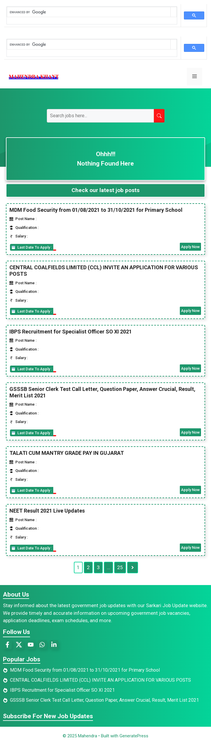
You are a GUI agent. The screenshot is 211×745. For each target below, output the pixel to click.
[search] (89, 12)
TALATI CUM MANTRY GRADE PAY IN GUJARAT (66, 453)
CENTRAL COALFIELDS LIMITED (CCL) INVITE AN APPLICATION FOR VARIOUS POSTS (100, 680)
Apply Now (190, 247)
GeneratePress (133, 736)
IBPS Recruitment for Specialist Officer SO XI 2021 (70, 331)
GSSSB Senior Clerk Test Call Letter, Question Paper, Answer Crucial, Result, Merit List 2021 (104, 700)
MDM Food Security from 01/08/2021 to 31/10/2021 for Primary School (95, 210)
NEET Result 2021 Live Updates (47, 511)
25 (120, 567)
